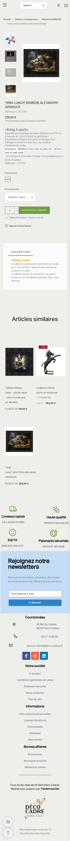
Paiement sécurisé (35, 686)
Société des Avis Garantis (35, 833)
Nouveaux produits (35, 761)
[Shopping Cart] (8, 822)
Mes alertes (35, 740)
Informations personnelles (35, 714)
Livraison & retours (35, 720)
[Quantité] (10, 210)
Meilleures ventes (35, 767)
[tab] (20, 252)
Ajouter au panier (34, 210)
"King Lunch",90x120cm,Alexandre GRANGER (20, 472)
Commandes (35, 727)
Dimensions (11, 173)
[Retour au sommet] (8, 833)
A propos (35, 673)
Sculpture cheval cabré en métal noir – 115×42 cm (47, 392)
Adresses (35, 733)
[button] (18, 226)
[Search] (33, 5)
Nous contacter (35, 693)
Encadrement (12, 189)
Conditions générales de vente (35, 680)
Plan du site (35, 699)
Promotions (35, 754)
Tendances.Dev (50, 789)
